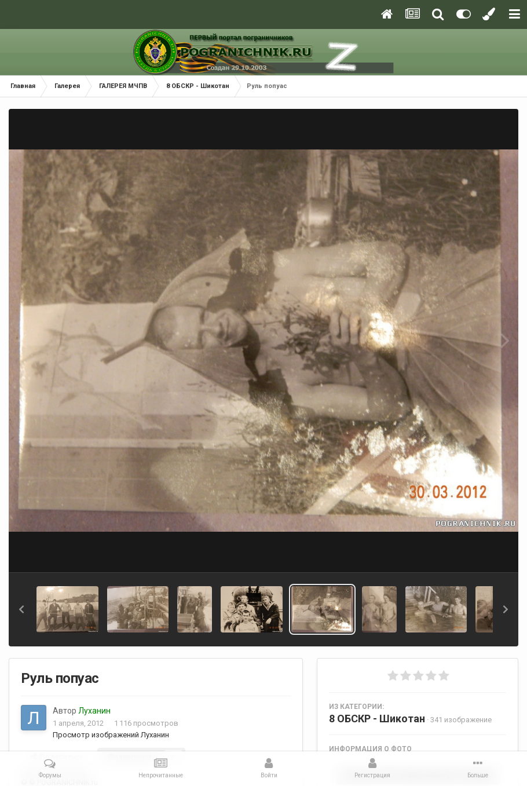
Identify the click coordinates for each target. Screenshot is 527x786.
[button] (21, 609)
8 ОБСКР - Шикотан (377, 718)
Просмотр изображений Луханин (111, 734)
